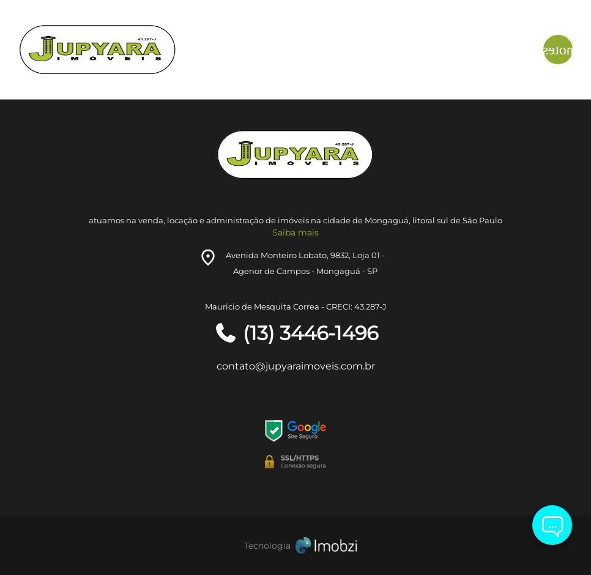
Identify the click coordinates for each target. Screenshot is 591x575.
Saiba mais (295, 232)
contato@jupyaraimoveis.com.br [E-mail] (296, 366)
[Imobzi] (295, 545)
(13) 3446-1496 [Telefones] (296, 333)
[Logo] (110, 49)
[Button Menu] (558, 49)
